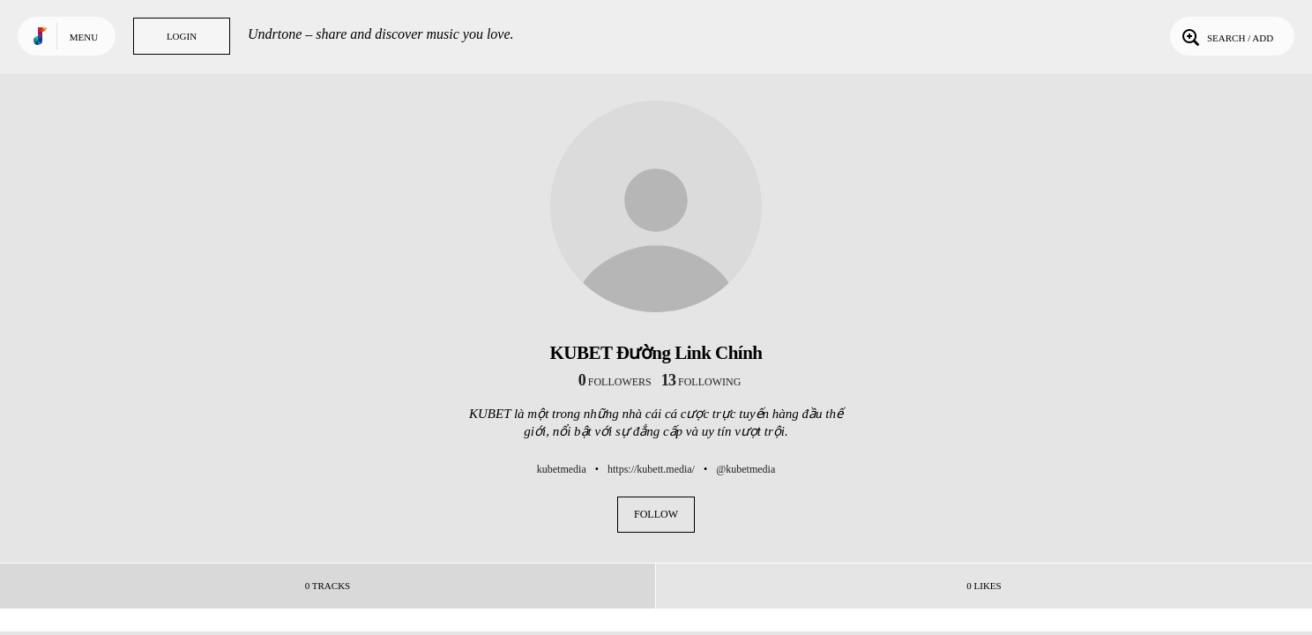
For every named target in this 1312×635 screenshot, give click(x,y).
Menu (84, 37)
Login (182, 36)
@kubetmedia (745, 469)
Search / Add (1226, 36)
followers (615, 382)
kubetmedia (561, 469)
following (701, 382)
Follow (656, 514)
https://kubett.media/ (651, 469)
